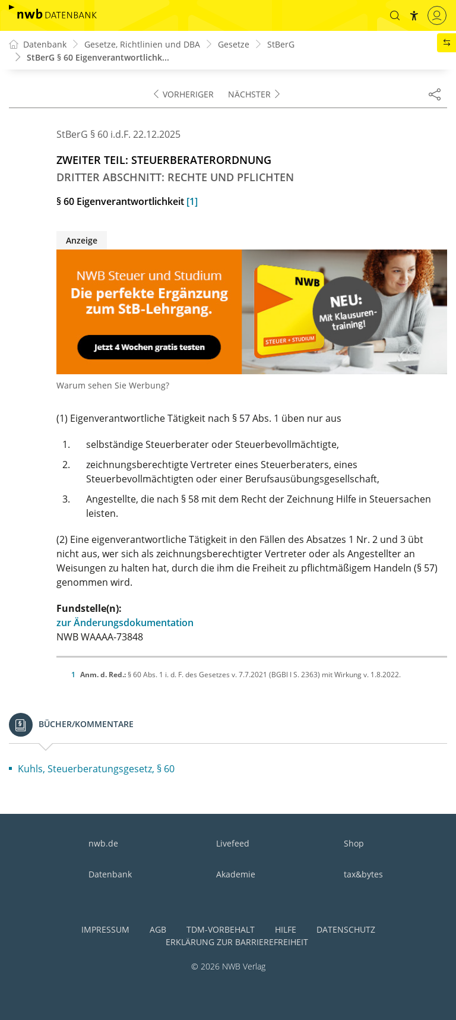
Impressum (105, 929)
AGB (158, 929)
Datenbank (110, 874)
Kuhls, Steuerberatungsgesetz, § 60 (96, 768)
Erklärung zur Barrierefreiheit (237, 942)
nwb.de (103, 843)
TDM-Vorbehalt (220, 929)
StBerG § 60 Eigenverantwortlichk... (98, 57)
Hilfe (285, 929)
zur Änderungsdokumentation (125, 622)
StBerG (280, 44)
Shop (354, 843)
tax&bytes (363, 874)
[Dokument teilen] (434, 94)
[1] (192, 201)
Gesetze (233, 44)
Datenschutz (345, 929)
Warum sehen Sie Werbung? (112, 385)
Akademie (235, 874)
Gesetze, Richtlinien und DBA (142, 44)
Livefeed (232, 843)
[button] (394, 15)
